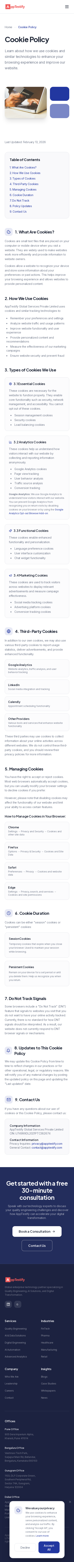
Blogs (44, 1376)
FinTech (45, 1328)
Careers (9, 1390)
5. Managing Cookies (23, 190)
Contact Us (37, 1245)
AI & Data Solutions (15, 1335)
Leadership (11, 1383)
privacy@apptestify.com (47, 1144)
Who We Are (12, 1376)
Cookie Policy (47, 1547)
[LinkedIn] (8, 1304)
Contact (9, 1397)
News (44, 1397)
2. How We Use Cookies (25, 173)
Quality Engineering (16, 1328)
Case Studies (48, 1383)
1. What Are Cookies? (23, 167)
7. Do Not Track (19, 201)
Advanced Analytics (16, 1356)
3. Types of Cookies (23, 179)
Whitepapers (48, 1390)
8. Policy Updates (21, 206)
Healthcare (47, 1342)
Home (8, 27)
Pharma (45, 1335)
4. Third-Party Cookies (24, 184)
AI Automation (12, 1349)
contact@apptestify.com (47, 1148)
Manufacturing (49, 1349)
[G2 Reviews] (17, 1304)
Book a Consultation (37, 1231)
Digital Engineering (15, 1342)
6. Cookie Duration (21, 195)
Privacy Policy (27, 1547)
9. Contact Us (18, 212)
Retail (44, 1356)
